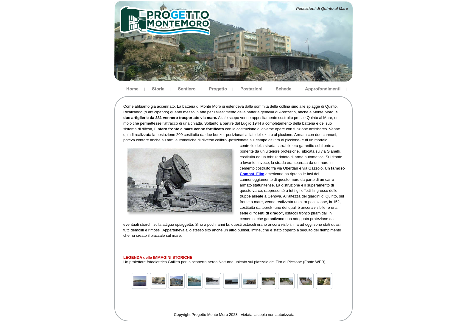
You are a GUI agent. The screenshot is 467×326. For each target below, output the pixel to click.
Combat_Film (252, 174)
